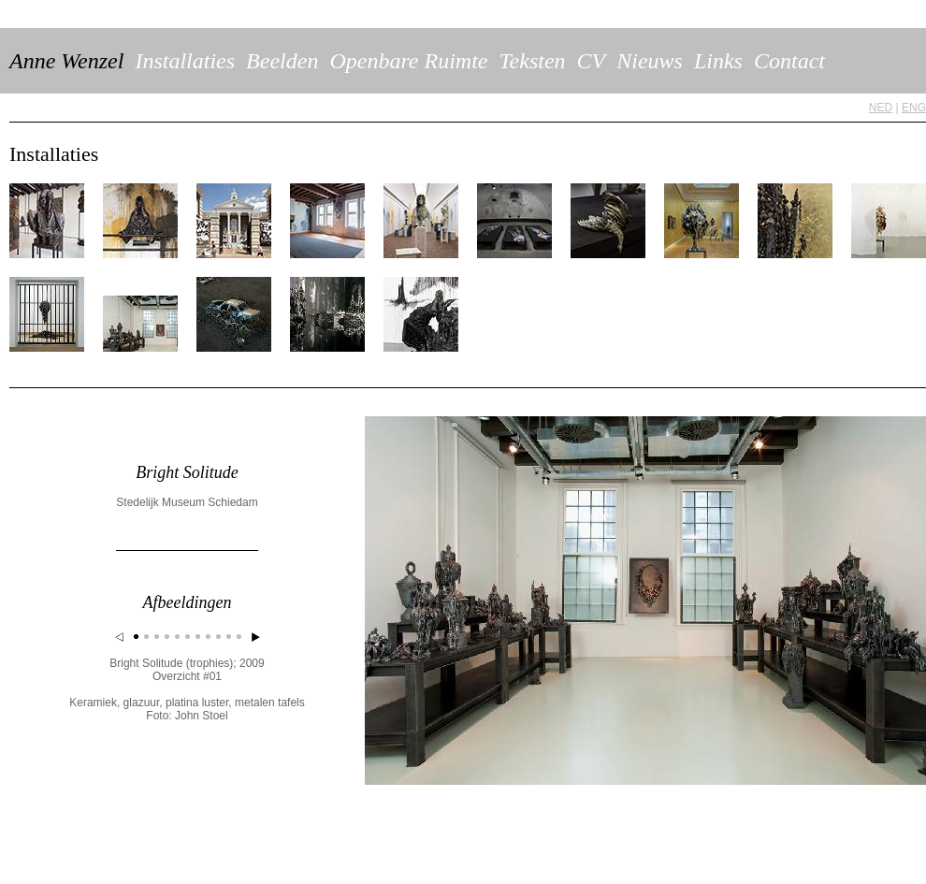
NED (880, 107)
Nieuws (649, 61)
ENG (914, 107)
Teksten (532, 61)
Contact (789, 61)
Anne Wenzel (66, 61)
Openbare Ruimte (408, 61)
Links (718, 61)
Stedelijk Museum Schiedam (186, 502)
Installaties (185, 61)
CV (591, 61)
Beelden (282, 61)
